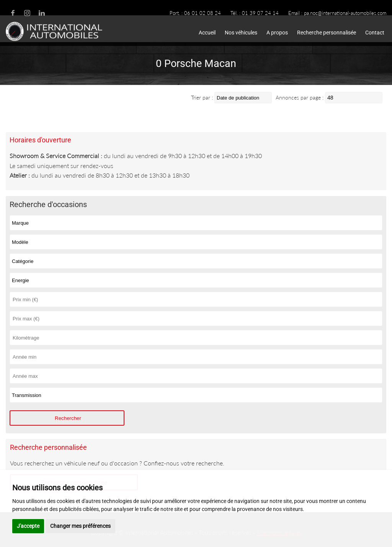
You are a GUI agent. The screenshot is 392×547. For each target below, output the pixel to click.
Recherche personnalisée (326, 32)
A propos (277, 32)
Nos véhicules (241, 32)
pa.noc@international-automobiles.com (345, 13)
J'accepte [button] (28, 526)
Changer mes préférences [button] (80, 526)
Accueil (207, 32)
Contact (374, 32)
